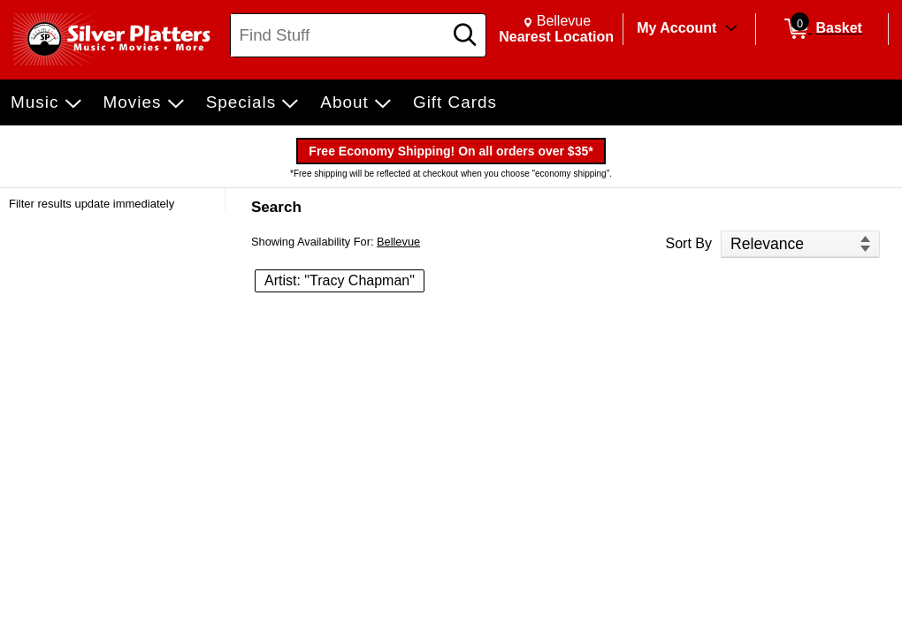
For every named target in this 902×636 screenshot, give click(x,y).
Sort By (689, 243)
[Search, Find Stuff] (339, 35)
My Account (676, 27)
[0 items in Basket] (822, 29)
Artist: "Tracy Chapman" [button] (339, 280)
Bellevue (398, 241)
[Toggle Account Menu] (731, 29)
